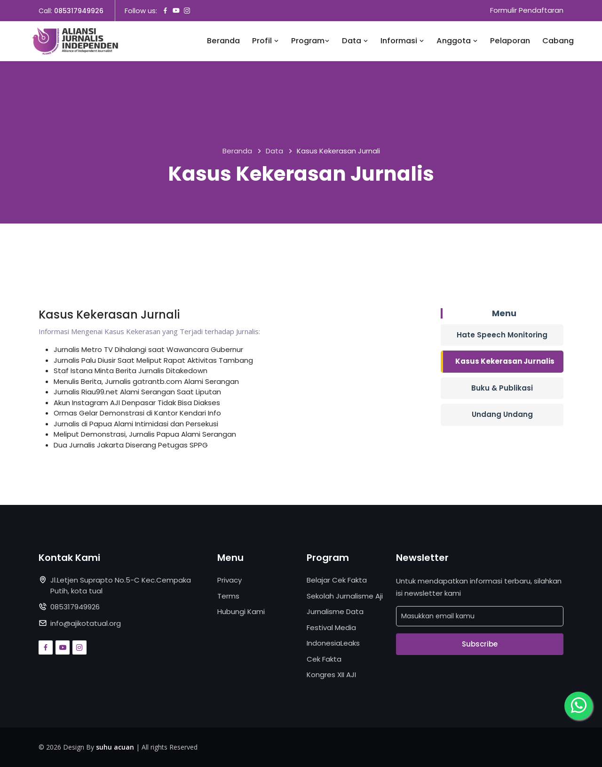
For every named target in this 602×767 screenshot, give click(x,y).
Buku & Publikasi (502, 388)
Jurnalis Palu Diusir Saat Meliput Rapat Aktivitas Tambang (153, 360)
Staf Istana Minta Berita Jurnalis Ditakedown (130, 371)
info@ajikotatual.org (85, 623)
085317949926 (78, 11)
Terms (228, 596)
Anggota (457, 41)
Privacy (229, 580)
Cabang (558, 41)
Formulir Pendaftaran (526, 11)
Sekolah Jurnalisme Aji (345, 596)
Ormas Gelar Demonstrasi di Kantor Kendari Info (137, 413)
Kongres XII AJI (331, 674)
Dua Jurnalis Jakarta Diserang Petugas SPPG (131, 445)
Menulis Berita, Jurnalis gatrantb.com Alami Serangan (146, 381)
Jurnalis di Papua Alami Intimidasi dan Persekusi (136, 424)
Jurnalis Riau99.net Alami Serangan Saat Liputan (137, 392)
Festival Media (331, 627)
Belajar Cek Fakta (337, 580)
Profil (265, 41)
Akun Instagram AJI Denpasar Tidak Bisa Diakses (137, 402)
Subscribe (480, 644)
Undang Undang (502, 414)
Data (355, 41)
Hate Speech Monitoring (502, 335)
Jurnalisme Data (335, 611)
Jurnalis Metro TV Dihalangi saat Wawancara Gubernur (148, 349)
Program (310, 41)
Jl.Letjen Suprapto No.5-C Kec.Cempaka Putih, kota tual (120, 585)
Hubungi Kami (241, 611)
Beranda (223, 41)
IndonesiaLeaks (333, 643)
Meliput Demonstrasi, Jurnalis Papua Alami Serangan (145, 434)
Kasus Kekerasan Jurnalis (504, 361)
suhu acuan (115, 747)
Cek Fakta (324, 659)
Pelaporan (510, 41)
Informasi (402, 41)
